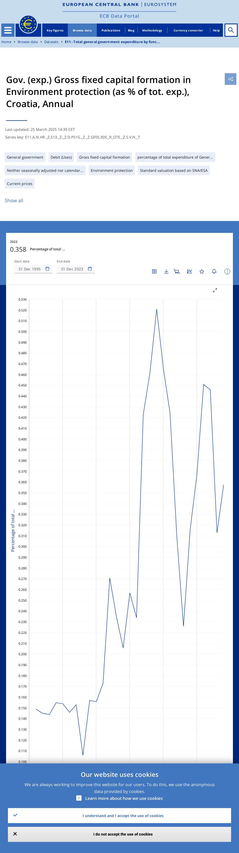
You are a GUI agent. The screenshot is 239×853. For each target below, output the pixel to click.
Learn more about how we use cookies (124, 798)
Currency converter (188, 30)
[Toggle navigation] (8, 30)
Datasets (51, 42)
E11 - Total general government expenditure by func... (112, 42)
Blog (131, 30)
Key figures (55, 30)
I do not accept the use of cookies (123, 834)
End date (63, 261)
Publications (111, 30)
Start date (22, 261)
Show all (14, 200)
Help (216, 30)
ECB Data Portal (119, 16)
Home (6, 42)
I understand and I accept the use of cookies (123, 815)
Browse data (82, 30)
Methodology (152, 30)
